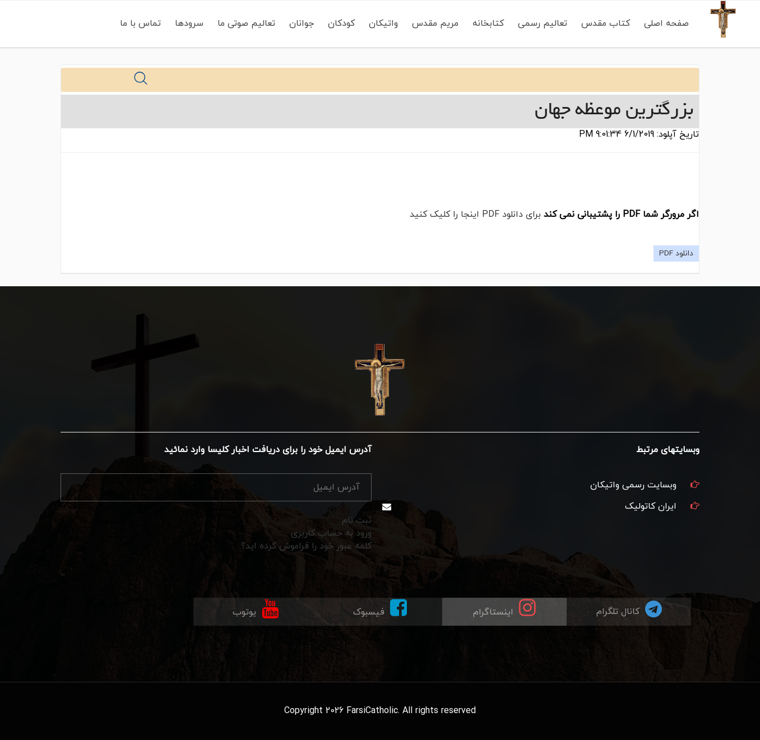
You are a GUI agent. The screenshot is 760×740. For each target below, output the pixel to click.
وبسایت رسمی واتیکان (633, 485)
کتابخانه (488, 23)
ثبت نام (357, 520)
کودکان (341, 23)
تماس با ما (140, 23)
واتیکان (383, 23)
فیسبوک (380, 608)
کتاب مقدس (605, 23)
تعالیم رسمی (542, 23)
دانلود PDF (676, 253)
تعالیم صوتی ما (246, 23)
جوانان (301, 23)
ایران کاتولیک (650, 506)
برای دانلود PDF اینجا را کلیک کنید (475, 214)
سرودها (189, 23)
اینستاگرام (504, 608)
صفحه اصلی (666, 23)
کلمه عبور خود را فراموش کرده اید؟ (306, 546)
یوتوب (256, 608)
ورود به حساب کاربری (331, 533)
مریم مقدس (435, 23)
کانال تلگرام (629, 608)
